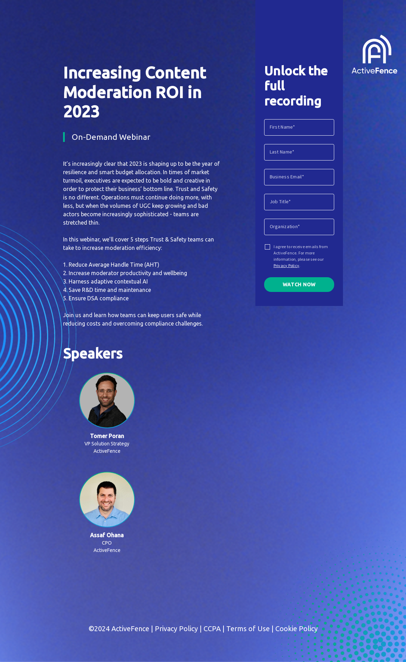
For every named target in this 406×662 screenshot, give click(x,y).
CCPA (212, 629)
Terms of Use (248, 629)
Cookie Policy (296, 629)
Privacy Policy (286, 265)
